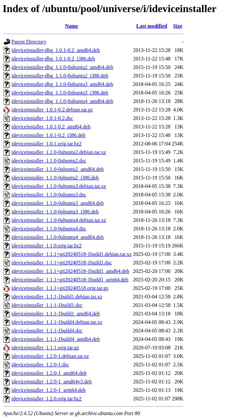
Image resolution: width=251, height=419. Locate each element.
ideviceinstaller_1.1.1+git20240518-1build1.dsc (61, 262)
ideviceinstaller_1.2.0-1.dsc (40, 364)
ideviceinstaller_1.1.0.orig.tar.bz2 (46, 245)
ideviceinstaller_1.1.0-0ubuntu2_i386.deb (55, 177)
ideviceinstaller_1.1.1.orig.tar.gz (45, 347)
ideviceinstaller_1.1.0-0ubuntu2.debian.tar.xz (58, 152)
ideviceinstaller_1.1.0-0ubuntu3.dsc (48, 194)
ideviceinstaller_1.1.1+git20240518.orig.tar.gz (60, 288)
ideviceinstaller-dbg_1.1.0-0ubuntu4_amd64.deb (62, 101)
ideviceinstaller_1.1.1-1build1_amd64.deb (55, 313)
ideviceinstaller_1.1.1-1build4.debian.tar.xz (56, 322)
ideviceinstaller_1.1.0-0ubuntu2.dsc (48, 160)
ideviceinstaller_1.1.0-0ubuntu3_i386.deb (55, 211)
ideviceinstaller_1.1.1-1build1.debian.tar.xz (56, 296)
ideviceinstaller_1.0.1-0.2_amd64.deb (51, 126)
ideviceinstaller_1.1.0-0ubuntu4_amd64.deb (57, 237)
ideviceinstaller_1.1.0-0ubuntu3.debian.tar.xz (58, 186)
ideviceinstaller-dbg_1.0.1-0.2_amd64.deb (55, 50)
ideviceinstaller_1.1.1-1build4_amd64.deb (55, 339)
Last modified (151, 26)
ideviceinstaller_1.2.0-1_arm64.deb (48, 390)
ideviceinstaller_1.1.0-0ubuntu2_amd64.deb (57, 169)
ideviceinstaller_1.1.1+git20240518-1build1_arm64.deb (69, 279)
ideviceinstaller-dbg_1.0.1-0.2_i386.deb (53, 58)
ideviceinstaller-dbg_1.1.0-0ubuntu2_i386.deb (59, 75)
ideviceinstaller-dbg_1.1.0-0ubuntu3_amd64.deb (62, 84)
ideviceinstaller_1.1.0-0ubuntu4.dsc (48, 228)
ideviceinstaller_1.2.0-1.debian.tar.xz (50, 356)
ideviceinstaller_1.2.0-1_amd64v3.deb (51, 381)
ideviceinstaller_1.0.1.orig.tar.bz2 (46, 143)
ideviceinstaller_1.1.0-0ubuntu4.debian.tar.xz (58, 220)
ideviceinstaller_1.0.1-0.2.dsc (42, 118)
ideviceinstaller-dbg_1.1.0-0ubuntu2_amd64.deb (62, 67)
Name (71, 26)
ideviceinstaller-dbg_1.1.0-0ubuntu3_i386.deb (59, 92)
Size (177, 26)
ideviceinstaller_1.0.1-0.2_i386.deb (48, 135)
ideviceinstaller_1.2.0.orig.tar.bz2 (46, 398)
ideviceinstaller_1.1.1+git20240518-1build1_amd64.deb (70, 271)
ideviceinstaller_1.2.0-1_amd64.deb (49, 373)
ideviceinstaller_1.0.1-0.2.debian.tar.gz (52, 109)
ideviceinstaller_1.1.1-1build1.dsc (46, 305)
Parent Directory (28, 41)
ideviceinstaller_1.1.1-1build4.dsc (46, 330)
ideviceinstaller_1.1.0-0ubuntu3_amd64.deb (57, 203)
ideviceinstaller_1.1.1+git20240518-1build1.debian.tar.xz (71, 254)
